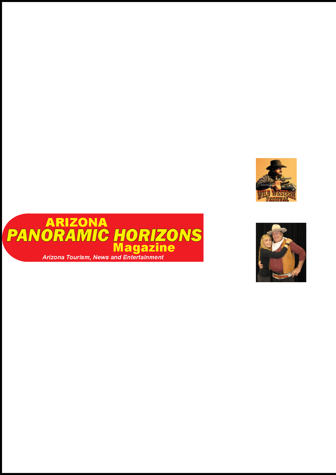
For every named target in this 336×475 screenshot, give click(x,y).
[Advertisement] (271, 77)
